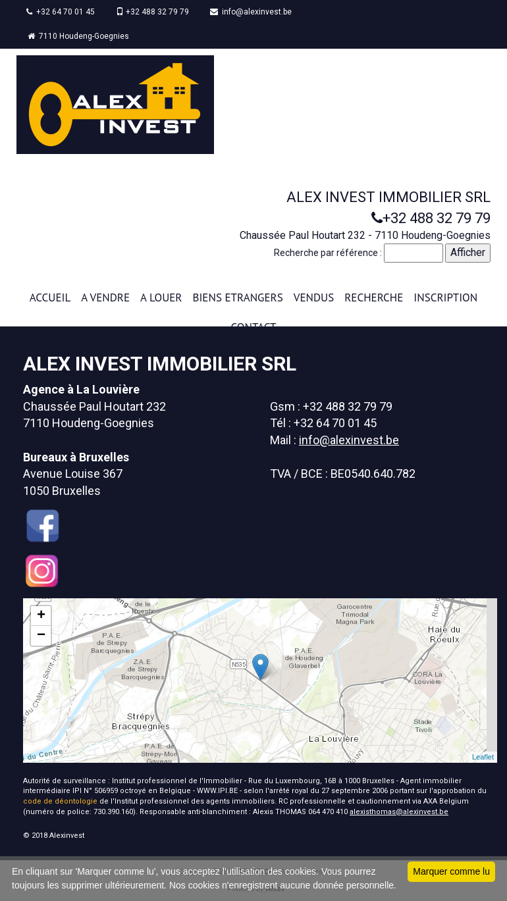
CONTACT (254, 327)
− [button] (41, 636)
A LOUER (161, 297)
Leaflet (483, 757)
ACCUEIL (50, 297)
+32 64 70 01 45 (60, 11)
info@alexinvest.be (251, 11)
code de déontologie (60, 801)
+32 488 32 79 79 (152, 11)
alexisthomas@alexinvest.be (399, 812)
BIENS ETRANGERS (238, 297)
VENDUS (314, 297)
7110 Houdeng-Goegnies (78, 36)
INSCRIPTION (445, 297)
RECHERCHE (373, 297)
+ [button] (41, 616)
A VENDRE (105, 297)
